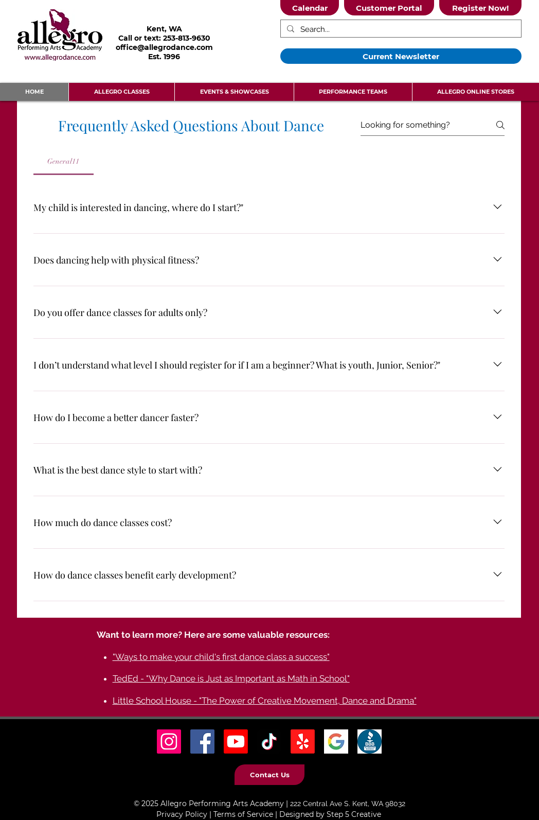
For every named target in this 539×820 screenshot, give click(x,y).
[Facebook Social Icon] (202, 741)
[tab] (63, 161)
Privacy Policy (181, 814)
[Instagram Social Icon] (169, 741)
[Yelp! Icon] (303, 741)
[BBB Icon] (369, 741)
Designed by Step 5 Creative (330, 814)
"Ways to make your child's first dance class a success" (221, 657)
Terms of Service (243, 814)
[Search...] (399, 29)
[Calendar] (309, 7)
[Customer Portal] (389, 7)
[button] (121, 92)
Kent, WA (164, 28)
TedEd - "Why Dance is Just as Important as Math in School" (231, 678)
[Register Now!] (480, 7)
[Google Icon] (336, 741)
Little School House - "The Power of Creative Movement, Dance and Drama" (265, 700)
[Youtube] (236, 741)
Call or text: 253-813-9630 (164, 38)
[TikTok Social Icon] (269, 741)
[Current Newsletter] (401, 56)
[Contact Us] (269, 774)
